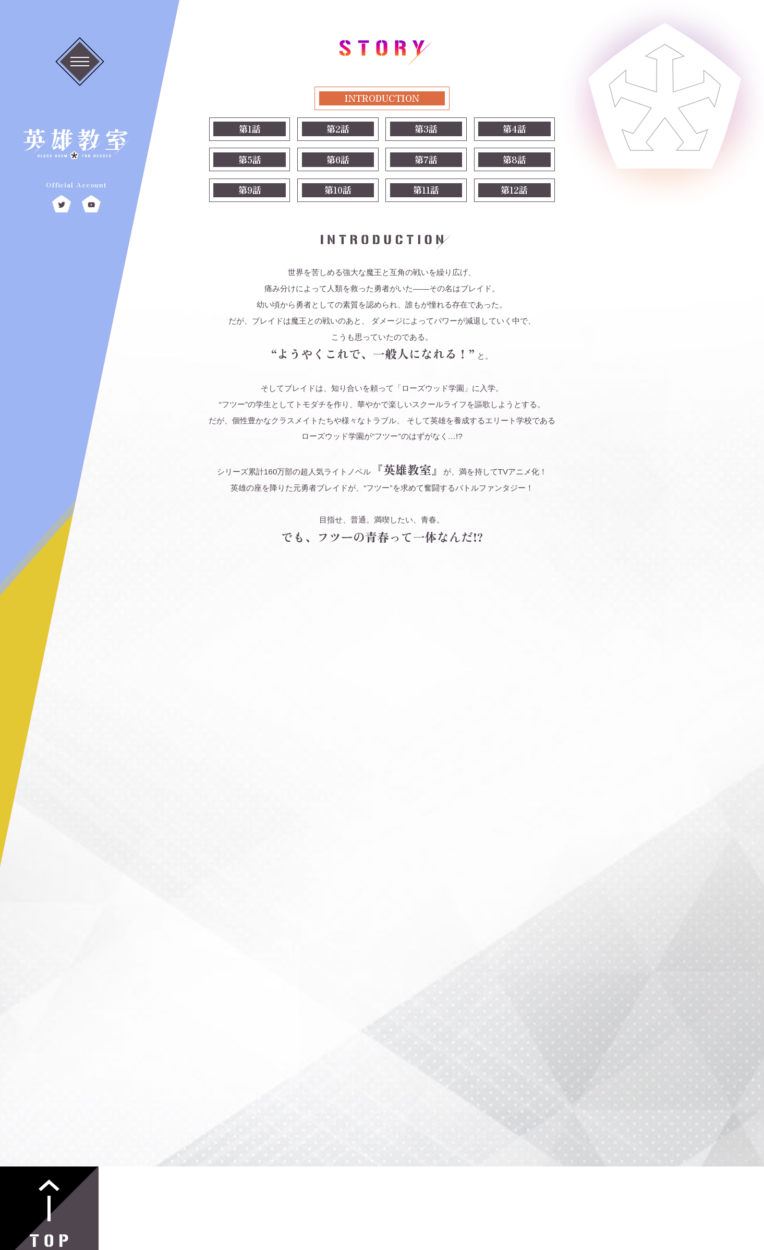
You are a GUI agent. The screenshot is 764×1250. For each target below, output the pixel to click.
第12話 (514, 189)
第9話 (249, 189)
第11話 (426, 189)
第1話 (250, 128)
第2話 (337, 128)
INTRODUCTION (382, 97)
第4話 (514, 128)
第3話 (426, 128)
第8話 (514, 159)
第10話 (337, 189)
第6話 (337, 159)
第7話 (426, 159)
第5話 (249, 159)
